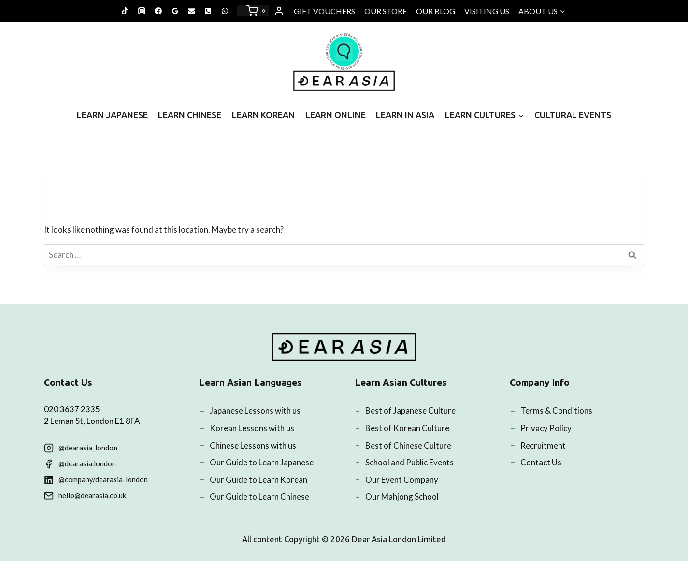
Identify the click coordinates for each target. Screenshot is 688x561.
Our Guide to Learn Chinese (259, 496)
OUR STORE (385, 10)
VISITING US (486, 10)
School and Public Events (409, 462)
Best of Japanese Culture (410, 411)
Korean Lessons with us (252, 428)
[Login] (279, 11)
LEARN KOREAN (263, 115)
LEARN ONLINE (335, 115)
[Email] (192, 10)
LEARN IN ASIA (405, 115)
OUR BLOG (435, 10)
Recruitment (543, 445)
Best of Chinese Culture (408, 445)
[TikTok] (125, 10)
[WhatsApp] (224, 10)
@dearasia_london (87, 447)
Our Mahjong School (402, 496)
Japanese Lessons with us (255, 411)
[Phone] (208, 10)
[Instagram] (141, 10)
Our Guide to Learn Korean (258, 480)
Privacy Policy (546, 428)
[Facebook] (158, 10)
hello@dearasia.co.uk (92, 495)
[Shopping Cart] (253, 10)
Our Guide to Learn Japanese (262, 462)
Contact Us (540, 462)
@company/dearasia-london (103, 479)
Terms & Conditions (556, 411)
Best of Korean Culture (407, 428)
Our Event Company (401, 480)
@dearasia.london (87, 463)
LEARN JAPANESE (112, 115)
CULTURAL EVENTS (572, 115)
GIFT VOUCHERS (324, 10)
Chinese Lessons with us (253, 445)
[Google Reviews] (175, 10)
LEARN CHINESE (189, 115)
